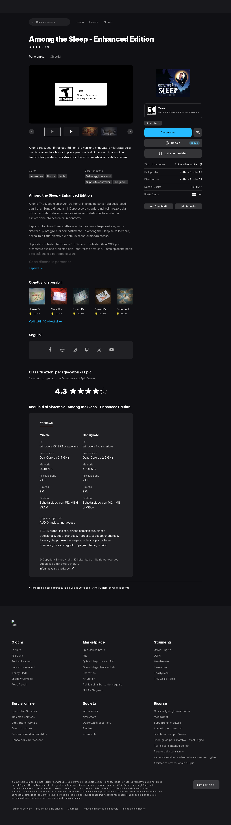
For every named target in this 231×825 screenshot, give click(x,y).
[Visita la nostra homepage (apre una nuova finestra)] (62, 350)
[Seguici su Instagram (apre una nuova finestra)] (74, 350)
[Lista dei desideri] (173, 153)
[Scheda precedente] (31, 131)
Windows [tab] (46, 423)
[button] (81, 268)
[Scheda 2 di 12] (71, 131)
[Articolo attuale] (52, 131)
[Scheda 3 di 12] (90, 131)
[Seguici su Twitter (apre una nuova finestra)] (99, 350)
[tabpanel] (81, 468)
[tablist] (81, 422)
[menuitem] (80, 22)
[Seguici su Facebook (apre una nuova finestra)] (50, 350)
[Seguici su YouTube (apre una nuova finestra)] (111, 350)
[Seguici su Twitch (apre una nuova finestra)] (87, 350)
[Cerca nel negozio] (32, 22)
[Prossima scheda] (130, 131)
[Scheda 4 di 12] (109, 131)
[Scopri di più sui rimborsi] (200, 164)
